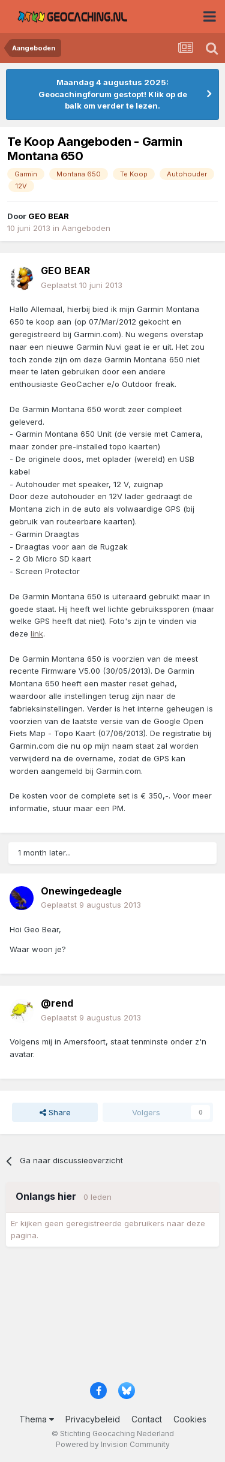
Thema (36, 1419)
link (37, 633)
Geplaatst (81, 285)
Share (55, 1112)
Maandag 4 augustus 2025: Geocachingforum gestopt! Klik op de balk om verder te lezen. (112, 93)
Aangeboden (86, 228)
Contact (146, 1419)
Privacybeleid (92, 1419)
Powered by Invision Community (113, 1444)
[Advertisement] (112, 1318)
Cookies (189, 1419)
